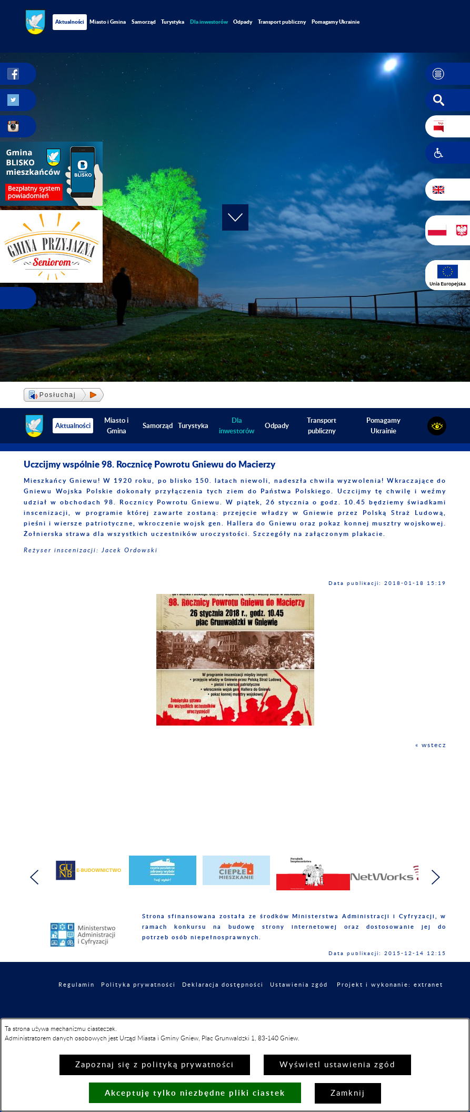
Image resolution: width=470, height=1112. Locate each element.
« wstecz (430, 745)
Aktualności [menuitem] (69, 21)
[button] (447, 74)
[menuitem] (209, 21)
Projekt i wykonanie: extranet (390, 985)
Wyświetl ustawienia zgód (337, 1065)
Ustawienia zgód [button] (299, 985)
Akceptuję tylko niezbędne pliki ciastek (195, 1092)
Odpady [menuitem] (242, 21)
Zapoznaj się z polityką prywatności (154, 1065)
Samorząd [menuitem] (144, 21)
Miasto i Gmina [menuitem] (107, 21)
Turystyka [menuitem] (172, 21)
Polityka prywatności (138, 985)
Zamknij (348, 1093)
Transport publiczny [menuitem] (282, 21)
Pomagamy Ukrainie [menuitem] (335, 21)
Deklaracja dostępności (223, 985)
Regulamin (76, 985)
